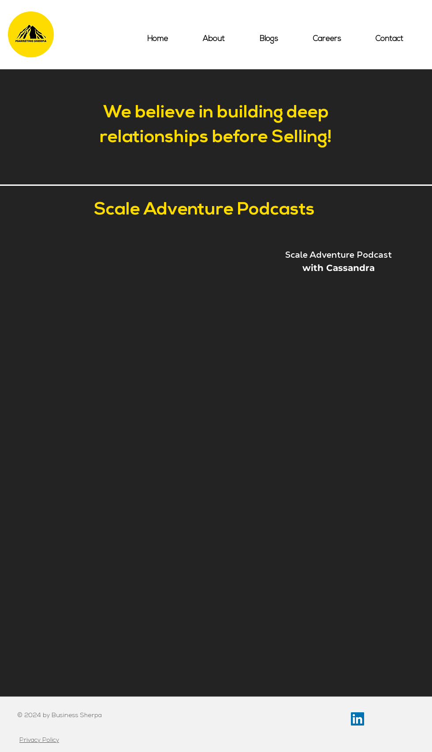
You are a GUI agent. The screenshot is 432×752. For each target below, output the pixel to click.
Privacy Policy (39, 740)
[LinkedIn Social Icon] (357, 719)
